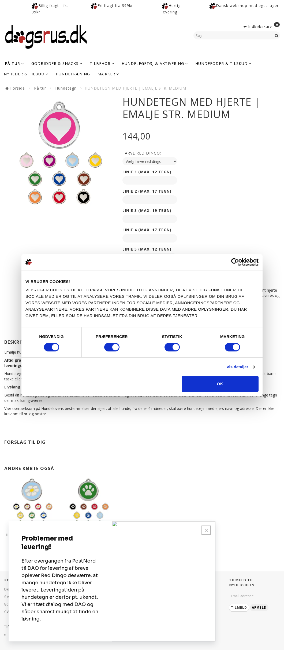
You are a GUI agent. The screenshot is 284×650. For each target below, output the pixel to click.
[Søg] (277, 35)
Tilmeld (239, 607)
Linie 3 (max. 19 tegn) (146, 210)
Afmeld (259, 607)
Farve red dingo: (141, 153)
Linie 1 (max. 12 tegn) (146, 171)
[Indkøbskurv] (261, 26)
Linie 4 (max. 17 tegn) (146, 229)
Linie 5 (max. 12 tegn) (146, 249)
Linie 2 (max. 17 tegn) (146, 191)
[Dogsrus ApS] (46, 36)
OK (220, 383)
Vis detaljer (237, 367)
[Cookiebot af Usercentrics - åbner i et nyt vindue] (235, 262)
